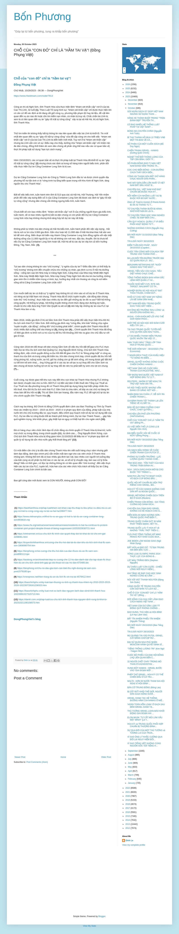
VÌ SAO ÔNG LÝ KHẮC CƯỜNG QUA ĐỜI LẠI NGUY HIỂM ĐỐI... (144, 738)
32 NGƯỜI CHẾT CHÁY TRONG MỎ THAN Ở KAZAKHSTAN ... (144, 662)
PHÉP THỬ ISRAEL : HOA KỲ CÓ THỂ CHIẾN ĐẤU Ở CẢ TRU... (145, 675)
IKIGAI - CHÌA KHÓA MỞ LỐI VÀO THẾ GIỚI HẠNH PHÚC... (145, 317)
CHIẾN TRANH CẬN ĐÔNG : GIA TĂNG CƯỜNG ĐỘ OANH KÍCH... (146, 503)
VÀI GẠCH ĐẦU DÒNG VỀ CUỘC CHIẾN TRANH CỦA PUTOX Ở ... (144, 451)
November (133, 104)
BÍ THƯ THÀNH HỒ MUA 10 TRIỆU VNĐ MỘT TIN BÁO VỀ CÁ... (146, 138)
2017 (128, 808)
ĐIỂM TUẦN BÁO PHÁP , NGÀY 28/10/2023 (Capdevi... (142, 246)
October (132, 108)
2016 (128, 812)
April (130, 771)
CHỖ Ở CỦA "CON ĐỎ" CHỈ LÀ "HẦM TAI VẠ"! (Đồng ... (144, 594)
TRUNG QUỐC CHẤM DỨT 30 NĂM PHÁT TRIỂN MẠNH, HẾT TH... (144, 522)
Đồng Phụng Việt (25, 84)
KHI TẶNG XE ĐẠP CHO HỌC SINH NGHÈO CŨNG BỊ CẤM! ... (144, 574)
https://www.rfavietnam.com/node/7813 (33, 96)
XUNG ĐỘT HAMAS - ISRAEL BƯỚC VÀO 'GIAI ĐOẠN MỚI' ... (144, 669)
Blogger (101, 916)
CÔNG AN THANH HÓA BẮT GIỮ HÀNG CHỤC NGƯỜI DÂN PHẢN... (146, 177)
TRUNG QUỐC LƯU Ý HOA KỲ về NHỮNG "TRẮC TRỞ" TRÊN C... (143, 529)
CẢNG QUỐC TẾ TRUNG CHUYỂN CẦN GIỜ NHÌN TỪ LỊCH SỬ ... (143, 587)
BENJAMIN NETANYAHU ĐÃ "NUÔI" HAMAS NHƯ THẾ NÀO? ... (144, 266)
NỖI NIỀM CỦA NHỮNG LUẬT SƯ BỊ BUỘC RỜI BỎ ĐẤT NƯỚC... (144, 197)
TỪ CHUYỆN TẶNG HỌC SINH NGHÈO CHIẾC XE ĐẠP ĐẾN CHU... (146, 216)
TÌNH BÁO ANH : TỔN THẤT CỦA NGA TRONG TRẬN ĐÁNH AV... (145, 464)
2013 (128, 824)
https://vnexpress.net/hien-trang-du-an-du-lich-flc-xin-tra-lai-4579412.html (54, 576)
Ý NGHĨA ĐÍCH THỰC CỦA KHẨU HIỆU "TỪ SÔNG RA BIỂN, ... (145, 356)
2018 (128, 804)
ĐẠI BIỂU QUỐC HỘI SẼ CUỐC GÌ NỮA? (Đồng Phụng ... (143, 434)
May (130, 767)
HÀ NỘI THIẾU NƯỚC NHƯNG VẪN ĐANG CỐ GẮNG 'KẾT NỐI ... (144, 389)
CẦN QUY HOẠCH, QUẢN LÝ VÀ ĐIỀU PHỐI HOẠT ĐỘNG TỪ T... (145, 222)
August (131, 755)
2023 (128, 96)
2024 (128, 92)
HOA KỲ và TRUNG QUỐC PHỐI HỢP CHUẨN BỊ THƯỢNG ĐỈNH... (145, 725)
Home (63, 757)
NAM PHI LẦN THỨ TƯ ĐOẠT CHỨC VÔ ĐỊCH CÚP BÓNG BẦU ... (144, 477)
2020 (128, 796)
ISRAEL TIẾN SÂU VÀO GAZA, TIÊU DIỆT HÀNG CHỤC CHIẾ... (144, 272)
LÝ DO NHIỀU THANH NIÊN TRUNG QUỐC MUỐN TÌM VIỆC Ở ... (144, 337)
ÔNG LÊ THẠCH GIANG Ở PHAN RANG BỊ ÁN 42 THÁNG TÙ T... (146, 203)
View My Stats (89, 926)
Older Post (106, 757)
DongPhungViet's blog (27, 619)
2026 (128, 84)
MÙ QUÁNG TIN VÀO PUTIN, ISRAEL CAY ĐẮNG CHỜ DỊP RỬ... (145, 636)
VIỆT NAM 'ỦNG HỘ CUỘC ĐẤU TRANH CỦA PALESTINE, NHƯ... (144, 369)
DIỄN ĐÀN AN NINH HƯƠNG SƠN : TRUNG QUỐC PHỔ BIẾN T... (144, 516)
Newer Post (20, 757)
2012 (128, 828)
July (130, 759)
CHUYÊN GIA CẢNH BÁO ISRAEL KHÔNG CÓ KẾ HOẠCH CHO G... (144, 509)
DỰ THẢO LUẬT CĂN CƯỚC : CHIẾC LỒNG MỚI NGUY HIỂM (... (144, 568)
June (130, 763)
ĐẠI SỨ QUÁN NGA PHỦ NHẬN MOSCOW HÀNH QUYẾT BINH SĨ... (145, 643)
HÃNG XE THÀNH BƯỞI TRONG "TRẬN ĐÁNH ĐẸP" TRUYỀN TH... (146, 119)
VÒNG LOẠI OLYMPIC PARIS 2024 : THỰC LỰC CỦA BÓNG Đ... (144, 555)
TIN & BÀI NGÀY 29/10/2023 (140, 446)
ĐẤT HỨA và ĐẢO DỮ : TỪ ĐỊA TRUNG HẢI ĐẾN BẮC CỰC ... (145, 548)
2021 (128, 792)
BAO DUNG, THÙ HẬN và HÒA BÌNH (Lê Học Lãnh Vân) (144, 613)
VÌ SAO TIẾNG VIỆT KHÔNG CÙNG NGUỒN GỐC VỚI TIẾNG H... (144, 744)
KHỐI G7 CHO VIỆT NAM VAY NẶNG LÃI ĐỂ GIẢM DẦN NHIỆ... (144, 298)
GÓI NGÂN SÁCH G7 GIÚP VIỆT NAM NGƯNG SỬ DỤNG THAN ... (145, 112)
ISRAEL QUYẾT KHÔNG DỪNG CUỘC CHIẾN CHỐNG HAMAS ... (145, 363)
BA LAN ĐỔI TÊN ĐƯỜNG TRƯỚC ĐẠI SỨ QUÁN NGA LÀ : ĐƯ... (145, 259)
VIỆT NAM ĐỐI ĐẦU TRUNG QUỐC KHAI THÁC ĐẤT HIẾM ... (144, 304)
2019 (128, 800)
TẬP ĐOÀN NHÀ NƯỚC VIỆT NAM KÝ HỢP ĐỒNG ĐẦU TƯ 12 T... (145, 376)
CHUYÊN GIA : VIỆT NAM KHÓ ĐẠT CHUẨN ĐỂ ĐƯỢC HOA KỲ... (144, 190)
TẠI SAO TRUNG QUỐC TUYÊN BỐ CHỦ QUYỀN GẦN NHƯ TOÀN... (144, 330)
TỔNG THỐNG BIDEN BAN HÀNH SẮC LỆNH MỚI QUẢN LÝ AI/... (145, 278)
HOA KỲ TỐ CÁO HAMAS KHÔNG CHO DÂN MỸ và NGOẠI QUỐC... (146, 490)
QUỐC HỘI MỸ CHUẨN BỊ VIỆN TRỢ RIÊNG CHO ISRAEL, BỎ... (144, 483)
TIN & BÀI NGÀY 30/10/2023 (140, 241)
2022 (128, 788)
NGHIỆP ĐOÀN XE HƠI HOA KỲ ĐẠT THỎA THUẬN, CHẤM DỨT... (144, 291)
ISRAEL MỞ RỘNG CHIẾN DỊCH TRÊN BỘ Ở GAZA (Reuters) (145, 496)
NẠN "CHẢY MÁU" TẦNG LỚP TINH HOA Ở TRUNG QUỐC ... (144, 343)
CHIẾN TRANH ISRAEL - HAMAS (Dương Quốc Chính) (142, 151)
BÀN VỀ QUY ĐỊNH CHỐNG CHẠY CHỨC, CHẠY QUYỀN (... (143, 408)
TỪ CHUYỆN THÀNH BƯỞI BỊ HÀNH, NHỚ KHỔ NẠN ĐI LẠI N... (144, 210)
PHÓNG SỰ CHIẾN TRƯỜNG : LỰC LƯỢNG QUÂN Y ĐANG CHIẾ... (144, 458)
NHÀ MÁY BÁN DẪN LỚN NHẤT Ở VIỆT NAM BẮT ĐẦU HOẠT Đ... (146, 184)
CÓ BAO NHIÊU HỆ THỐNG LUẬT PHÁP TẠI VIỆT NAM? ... (143, 125)
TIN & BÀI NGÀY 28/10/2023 (140, 632)
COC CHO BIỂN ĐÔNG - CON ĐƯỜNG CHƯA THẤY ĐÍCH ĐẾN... (145, 171)
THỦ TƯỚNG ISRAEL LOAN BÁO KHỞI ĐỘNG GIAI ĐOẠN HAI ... (145, 712)
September (133, 751)
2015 (128, 816)
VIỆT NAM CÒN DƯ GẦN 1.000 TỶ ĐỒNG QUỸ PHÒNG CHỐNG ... (143, 607)
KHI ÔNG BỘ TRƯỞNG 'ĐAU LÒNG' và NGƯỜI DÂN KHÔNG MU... (145, 311)
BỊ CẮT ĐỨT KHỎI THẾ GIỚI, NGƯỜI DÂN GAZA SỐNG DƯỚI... (144, 692)
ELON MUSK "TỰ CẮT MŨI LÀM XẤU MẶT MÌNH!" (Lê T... (144, 718)
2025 (128, 88)
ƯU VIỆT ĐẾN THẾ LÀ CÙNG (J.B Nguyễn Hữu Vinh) (143, 427)
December (133, 100)
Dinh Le (27, 660)
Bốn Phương (42, 16)
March (131, 775)
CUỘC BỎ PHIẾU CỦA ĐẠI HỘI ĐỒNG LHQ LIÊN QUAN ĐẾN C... (145, 656)
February (132, 779)
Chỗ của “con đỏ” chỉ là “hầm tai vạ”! (42, 78)
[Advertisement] (89, 881)
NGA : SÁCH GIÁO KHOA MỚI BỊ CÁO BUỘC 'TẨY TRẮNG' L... (145, 470)
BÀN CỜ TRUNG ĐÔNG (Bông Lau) (144, 687)
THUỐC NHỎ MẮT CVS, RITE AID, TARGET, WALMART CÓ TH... (143, 285)
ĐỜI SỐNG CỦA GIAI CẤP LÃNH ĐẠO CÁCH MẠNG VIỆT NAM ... (145, 600)
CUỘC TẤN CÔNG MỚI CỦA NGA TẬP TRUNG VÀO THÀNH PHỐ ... (145, 252)
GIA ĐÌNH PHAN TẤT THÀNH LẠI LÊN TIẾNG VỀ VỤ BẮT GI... (145, 402)
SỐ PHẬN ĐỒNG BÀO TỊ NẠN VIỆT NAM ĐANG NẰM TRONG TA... (144, 164)
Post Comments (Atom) (37, 762)
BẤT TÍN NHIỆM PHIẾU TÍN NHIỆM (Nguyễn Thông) (143, 619)
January (132, 783)
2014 (128, 820)
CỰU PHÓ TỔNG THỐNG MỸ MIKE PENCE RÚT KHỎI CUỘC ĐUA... (144, 535)
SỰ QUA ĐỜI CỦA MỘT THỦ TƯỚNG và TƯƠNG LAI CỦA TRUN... (146, 731)
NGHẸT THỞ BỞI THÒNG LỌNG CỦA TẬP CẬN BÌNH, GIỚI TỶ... (145, 158)
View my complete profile (133, 845)
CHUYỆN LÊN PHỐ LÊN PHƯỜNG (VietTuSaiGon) (143, 415)
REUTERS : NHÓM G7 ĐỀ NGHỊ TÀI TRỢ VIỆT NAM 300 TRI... (144, 382)
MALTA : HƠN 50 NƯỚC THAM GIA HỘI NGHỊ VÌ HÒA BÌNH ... (146, 682)
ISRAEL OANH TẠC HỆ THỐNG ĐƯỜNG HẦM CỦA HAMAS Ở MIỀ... (145, 699)
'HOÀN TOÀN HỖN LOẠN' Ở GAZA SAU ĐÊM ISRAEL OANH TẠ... (146, 705)
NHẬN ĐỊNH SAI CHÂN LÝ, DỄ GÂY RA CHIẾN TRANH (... (145, 395)
